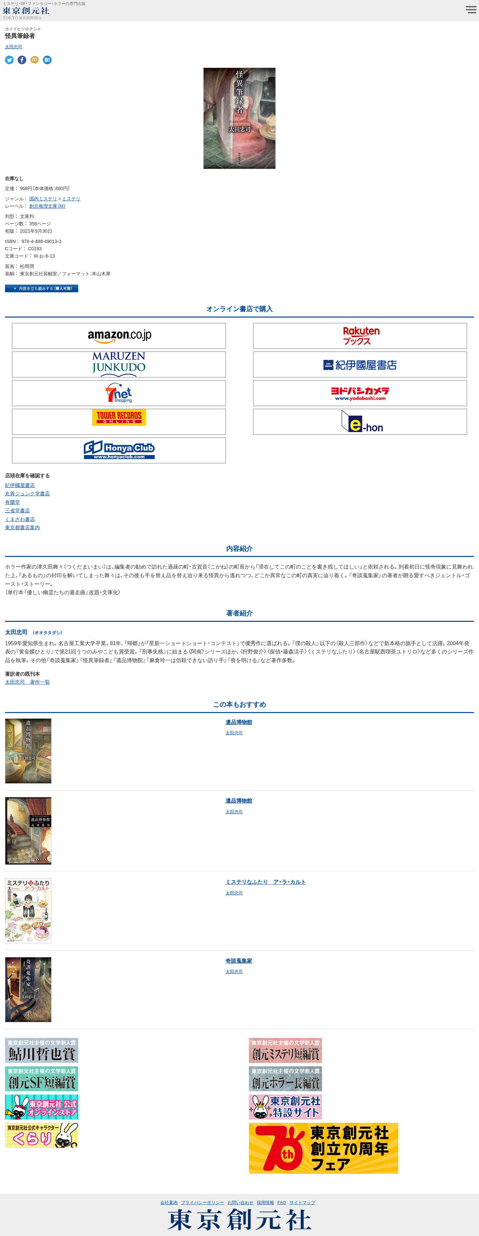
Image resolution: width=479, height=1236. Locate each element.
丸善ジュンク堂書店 (27, 493)
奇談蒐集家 (239, 960)
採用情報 (265, 1202)
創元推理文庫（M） (47, 205)
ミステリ (71, 198)
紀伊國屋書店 (20, 485)
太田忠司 (13, 46)
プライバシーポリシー (202, 1202)
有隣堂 (12, 502)
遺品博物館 (239, 722)
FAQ (281, 1202)
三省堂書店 (17, 510)
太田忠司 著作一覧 (27, 681)
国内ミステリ (43, 198)
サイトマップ (302, 1202)
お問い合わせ (240, 1202)
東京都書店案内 (22, 527)
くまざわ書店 (20, 519)
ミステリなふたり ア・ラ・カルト (266, 881)
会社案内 (169, 1202)
